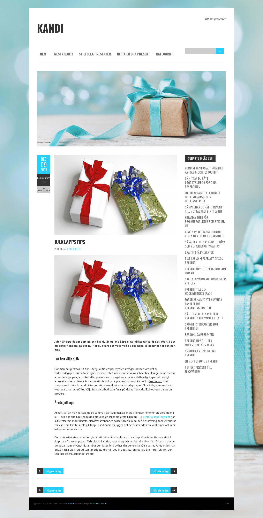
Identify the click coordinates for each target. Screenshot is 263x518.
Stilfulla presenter (95, 54)
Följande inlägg (160, 471)
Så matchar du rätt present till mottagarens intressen (203, 209)
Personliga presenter (199, 334)
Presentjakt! (62, 54)
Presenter (74, 249)
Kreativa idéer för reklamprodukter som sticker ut (205, 221)
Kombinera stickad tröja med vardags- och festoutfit (204, 170)
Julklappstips (69, 241)
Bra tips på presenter (199, 252)
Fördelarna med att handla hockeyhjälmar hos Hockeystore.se (202, 196)
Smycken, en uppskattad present (200, 353)
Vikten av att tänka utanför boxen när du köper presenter (204, 233)
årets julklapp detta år (156, 417)
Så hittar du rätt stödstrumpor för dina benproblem (200, 182)
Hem (43, 54)
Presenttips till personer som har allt (205, 270)
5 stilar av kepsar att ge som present (204, 260)
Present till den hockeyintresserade (198, 291)
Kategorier (165, 54)
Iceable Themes (99, 503)
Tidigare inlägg (53, 471)
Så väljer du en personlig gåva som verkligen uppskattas (205, 244)
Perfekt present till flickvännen (198, 369)
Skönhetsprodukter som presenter (201, 326)
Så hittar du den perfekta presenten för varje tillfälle (204, 316)
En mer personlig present (202, 361)
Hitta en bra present (133, 54)
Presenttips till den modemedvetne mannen (199, 342)
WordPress (72, 503)
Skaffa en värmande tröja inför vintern (205, 281)
